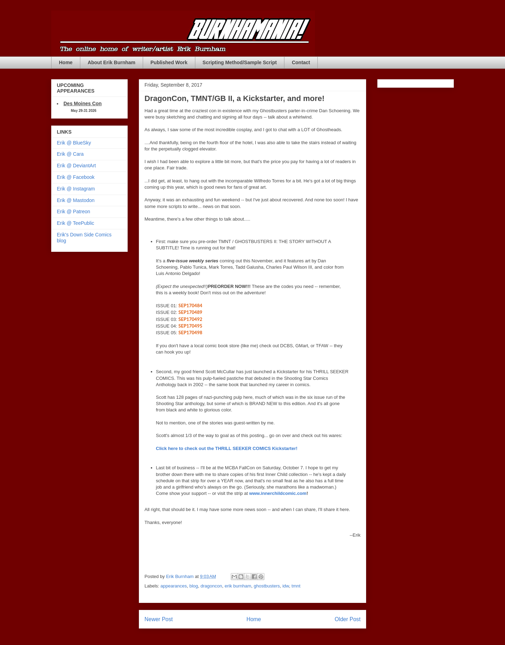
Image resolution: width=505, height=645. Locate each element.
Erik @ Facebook (76, 177)
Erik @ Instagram (76, 189)
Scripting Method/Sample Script (240, 62)
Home (66, 62)
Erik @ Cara (70, 154)
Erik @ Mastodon (76, 200)
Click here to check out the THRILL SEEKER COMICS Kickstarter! (227, 448)
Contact (301, 62)
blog (193, 586)
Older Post (348, 619)
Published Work (169, 62)
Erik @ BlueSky (74, 143)
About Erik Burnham (111, 62)
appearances (174, 586)
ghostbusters (267, 586)
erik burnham (237, 586)
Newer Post (158, 619)
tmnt (295, 586)
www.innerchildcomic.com (278, 493)
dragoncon (211, 586)
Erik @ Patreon (73, 211)
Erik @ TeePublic (75, 223)
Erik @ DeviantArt (76, 165)
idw (285, 586)
